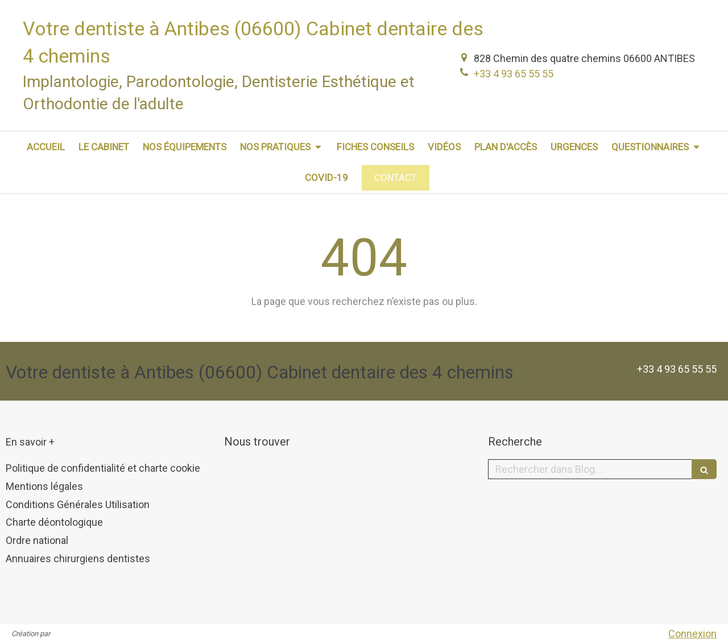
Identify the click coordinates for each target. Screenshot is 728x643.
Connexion (692, 634)
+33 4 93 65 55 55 (513, 74)
